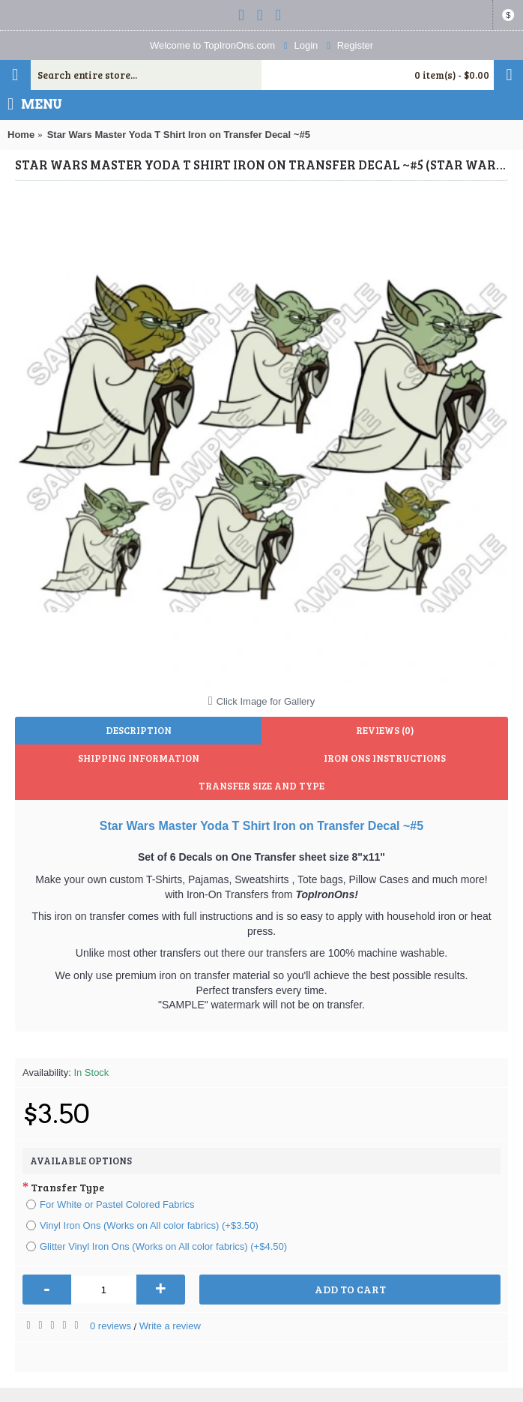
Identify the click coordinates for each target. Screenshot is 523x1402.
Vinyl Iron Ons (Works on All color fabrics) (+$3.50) (142, 1225)
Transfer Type (67, 1187)
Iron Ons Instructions (385, 758)
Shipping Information (138, 758)
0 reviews (110, 1326)
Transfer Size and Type (261, 785)
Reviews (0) (385, 730)
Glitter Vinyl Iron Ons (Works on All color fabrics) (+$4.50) (156, 1246)
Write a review (170, 1326)
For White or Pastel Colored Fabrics (110, 1204)
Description (139, 730)
